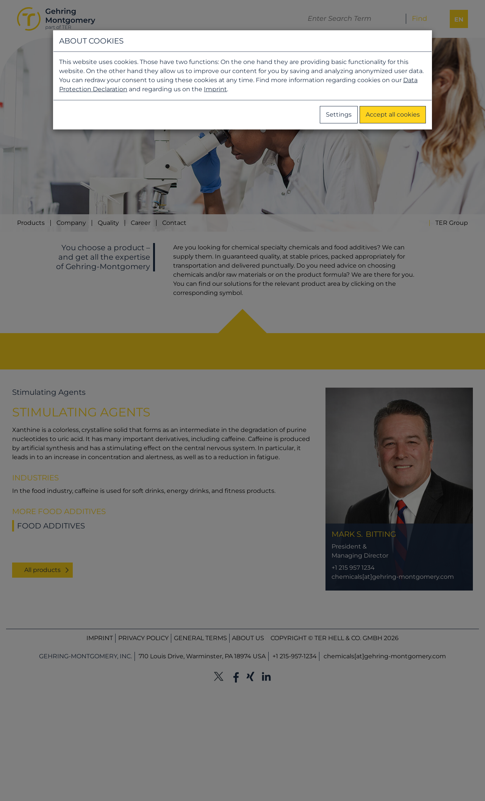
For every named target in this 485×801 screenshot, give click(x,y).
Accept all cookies (393, 114)
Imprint (215, 89)
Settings (339, 114)
